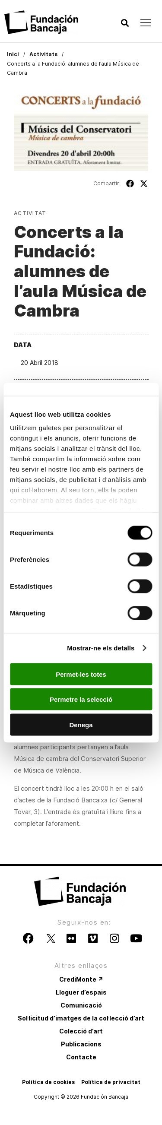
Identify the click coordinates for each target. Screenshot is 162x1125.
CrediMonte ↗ (81, 979)
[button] (125, 23)
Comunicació (81, 1005)
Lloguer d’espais (81, 992)
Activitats (43, 54)
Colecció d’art (81, 1031)
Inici (13, 54)
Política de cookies (48, 1082)
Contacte (81, 1057)
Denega (80, 724)
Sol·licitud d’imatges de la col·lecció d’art (81, 1018)
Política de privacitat (110, 1082)
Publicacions (81, 1044)
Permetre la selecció (81, 699)
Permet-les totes (81, 674)
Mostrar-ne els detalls (100, 648)
